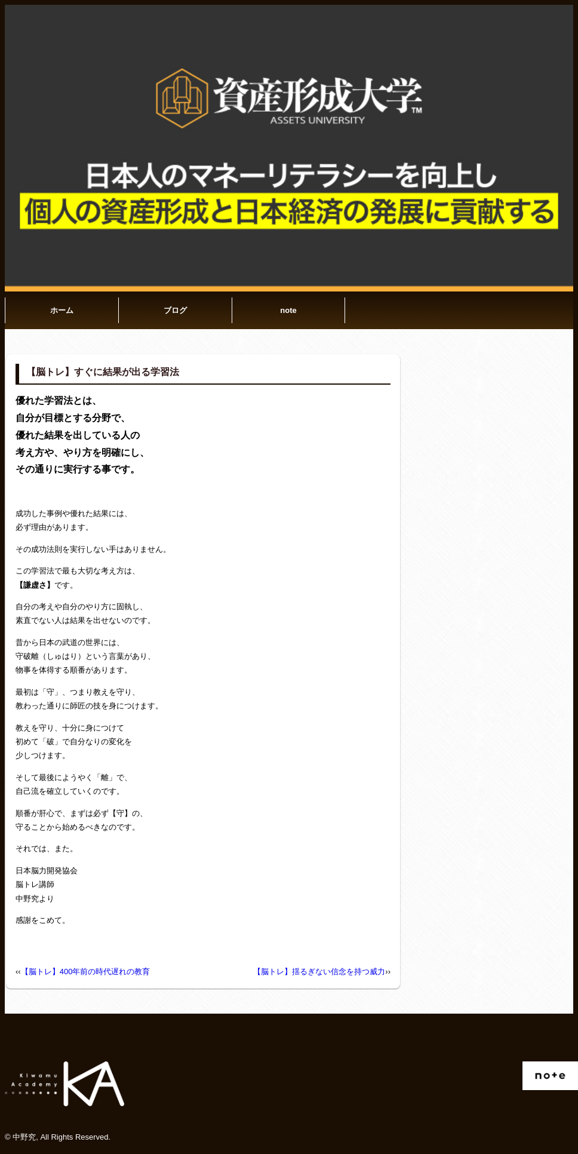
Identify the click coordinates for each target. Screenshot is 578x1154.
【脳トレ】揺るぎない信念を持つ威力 (319, 971)
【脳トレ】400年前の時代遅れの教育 (85, 971)
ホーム (61, 310)
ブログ (175, 310)
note (288, 310)
